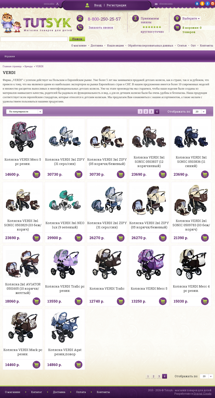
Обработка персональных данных (150, 45)
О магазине (79, 45)
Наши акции (115, 45)
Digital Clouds (202, 393)
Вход (98, 5)
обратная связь (166, 4)
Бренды (29, 66)
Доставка (97, 45)
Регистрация (116, 5)
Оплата (81, 392)
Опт (193, 45)
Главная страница (12, 66)
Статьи (182, 45)
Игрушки (9, 56)
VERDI (39, 66)
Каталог (36, 392)
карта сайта (49, 4)
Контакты (206, 45)
